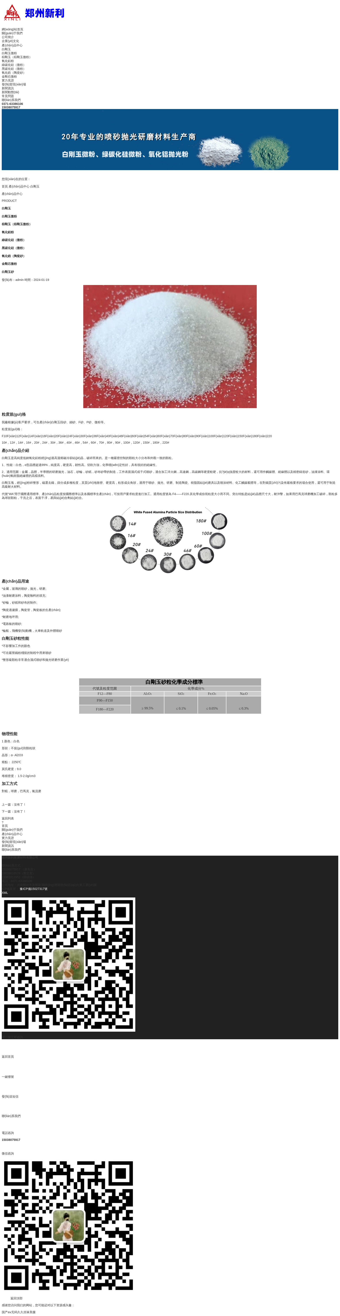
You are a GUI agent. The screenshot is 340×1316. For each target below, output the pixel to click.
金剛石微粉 (9, 76)
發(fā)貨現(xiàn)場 (14, 84)
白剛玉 (6, 49)
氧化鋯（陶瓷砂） (14, 72)
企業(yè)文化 (10, 41)
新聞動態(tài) (10, 92)
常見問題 (8, 96)
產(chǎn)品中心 (12, 45)
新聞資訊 (8, 88)
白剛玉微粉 (9, 53)
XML (5, 892)
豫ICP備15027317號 (33, 889)
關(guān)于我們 (12, 33)
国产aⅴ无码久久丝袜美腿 (19, 1312)
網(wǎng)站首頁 (12, 29)
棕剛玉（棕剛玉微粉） (17, 57)
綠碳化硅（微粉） (14, 65)
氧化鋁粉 (8, 61)
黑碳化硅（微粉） (14, 68)
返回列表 (8, 818)
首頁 (5, 186)
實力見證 (8, 80)
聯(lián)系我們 (11, 100)
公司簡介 (8, 37)
